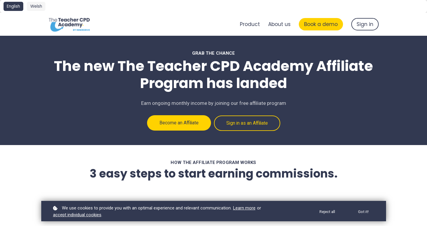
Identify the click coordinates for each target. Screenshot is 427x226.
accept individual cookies (77, 214)
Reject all (326, 211)
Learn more (244, 208)
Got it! (363, 211)
